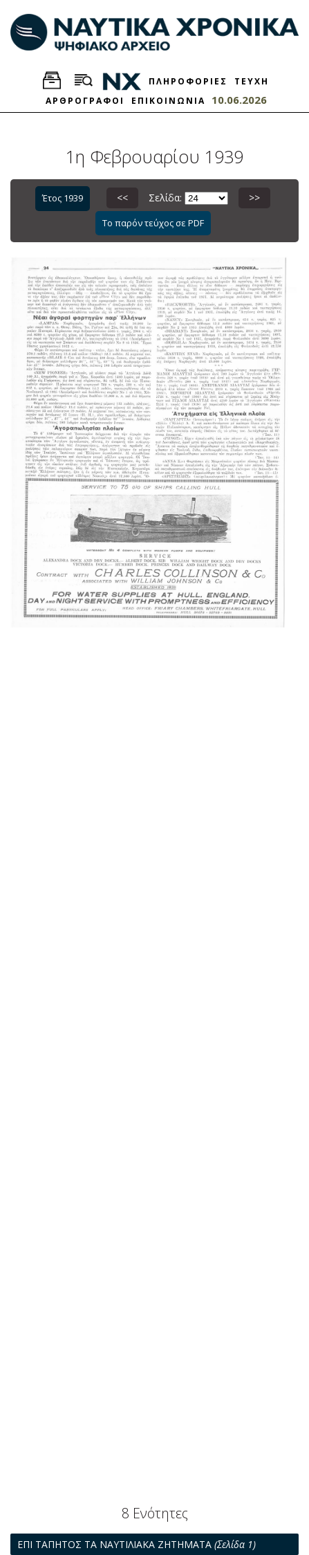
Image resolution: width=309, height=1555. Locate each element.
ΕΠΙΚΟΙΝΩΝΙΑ (168, 101)
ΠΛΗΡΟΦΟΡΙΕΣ (188, 81)
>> (254, 197)
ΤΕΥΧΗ (251, 81)
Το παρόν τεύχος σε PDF (153, 223)
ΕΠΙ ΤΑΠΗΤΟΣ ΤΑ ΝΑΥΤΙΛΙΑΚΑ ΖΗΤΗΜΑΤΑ (136, 1544)
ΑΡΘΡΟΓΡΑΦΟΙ (85, 101)
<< (122, 197)
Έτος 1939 (62, 198)
